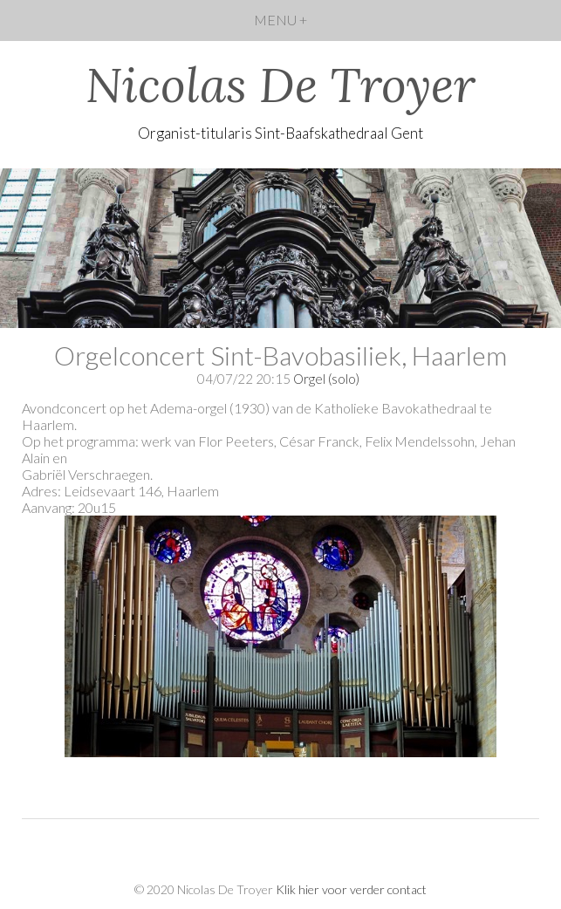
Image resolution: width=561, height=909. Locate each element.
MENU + (280, 19)
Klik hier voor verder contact (351, 889)
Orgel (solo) (326, 378)
